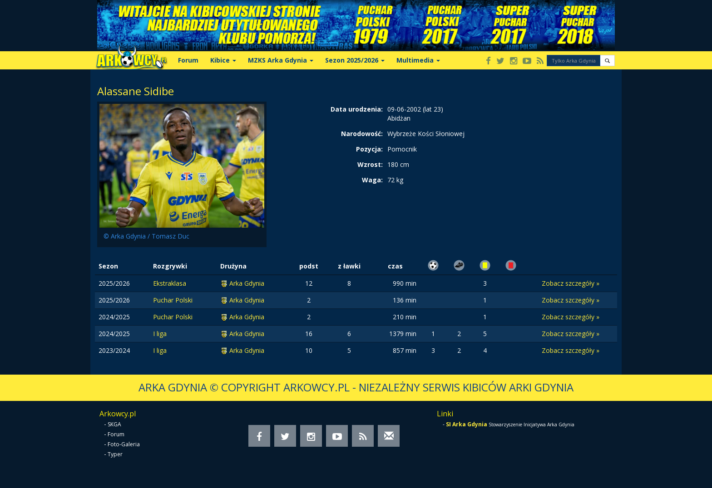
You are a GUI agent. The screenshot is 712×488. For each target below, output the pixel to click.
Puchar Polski (173, 300)
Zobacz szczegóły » (570, 283)
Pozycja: (369, 149)
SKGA (114, 424)
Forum (188, 60)
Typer (115, 454)
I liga (160, 333)
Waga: (372, 180)
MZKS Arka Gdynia (280, 60)
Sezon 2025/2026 (355, 60)
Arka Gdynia (246, 283)
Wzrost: (370, 164)
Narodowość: (362, 133)
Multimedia (418, 60)
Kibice (223, 60)
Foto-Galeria (124, 444)
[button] (607, 60)
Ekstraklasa (169, 283)
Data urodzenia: (357, 109)
